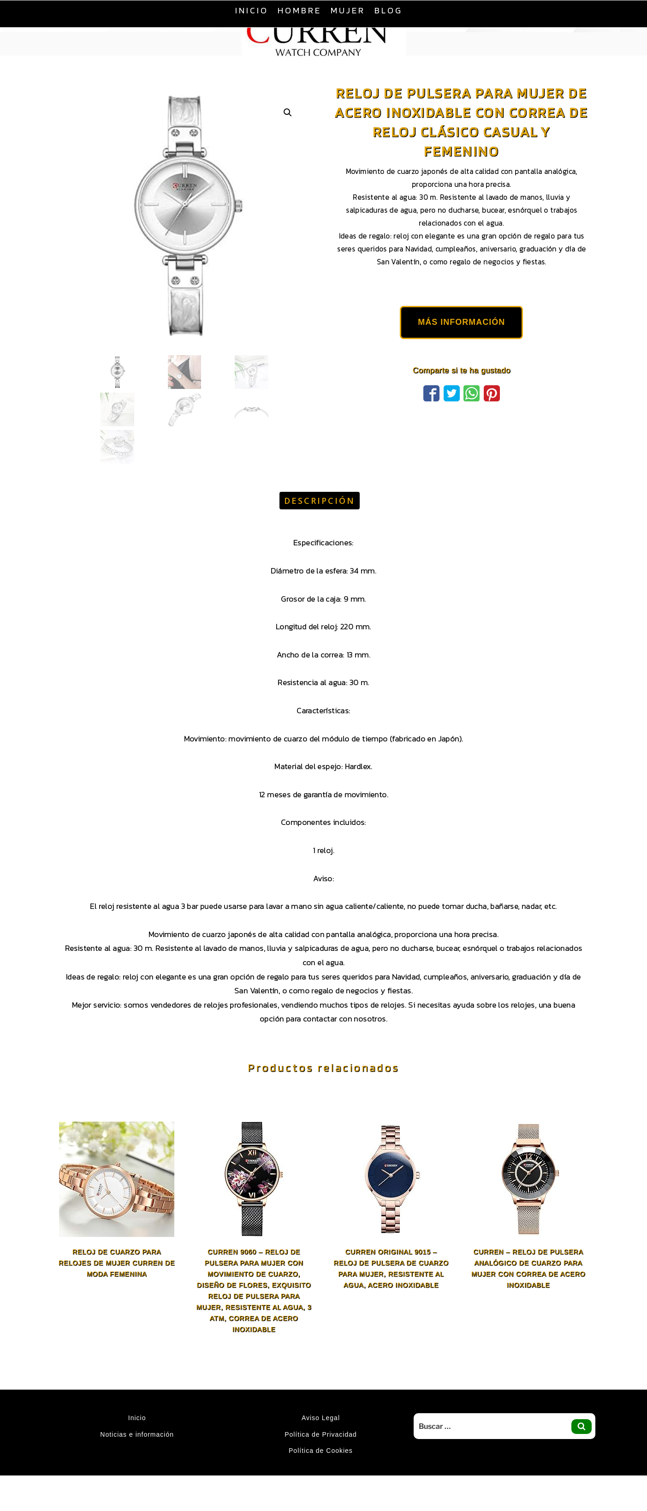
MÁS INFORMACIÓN (461, 322)
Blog (388, 10)
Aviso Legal (321, 1417)
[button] (287, 112)
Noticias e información (137, 1434)
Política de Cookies (321, 1450)
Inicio (251, 10)
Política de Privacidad (321, 1434)
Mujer (348, 10)
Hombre (299, 10)
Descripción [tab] (319, 500)
